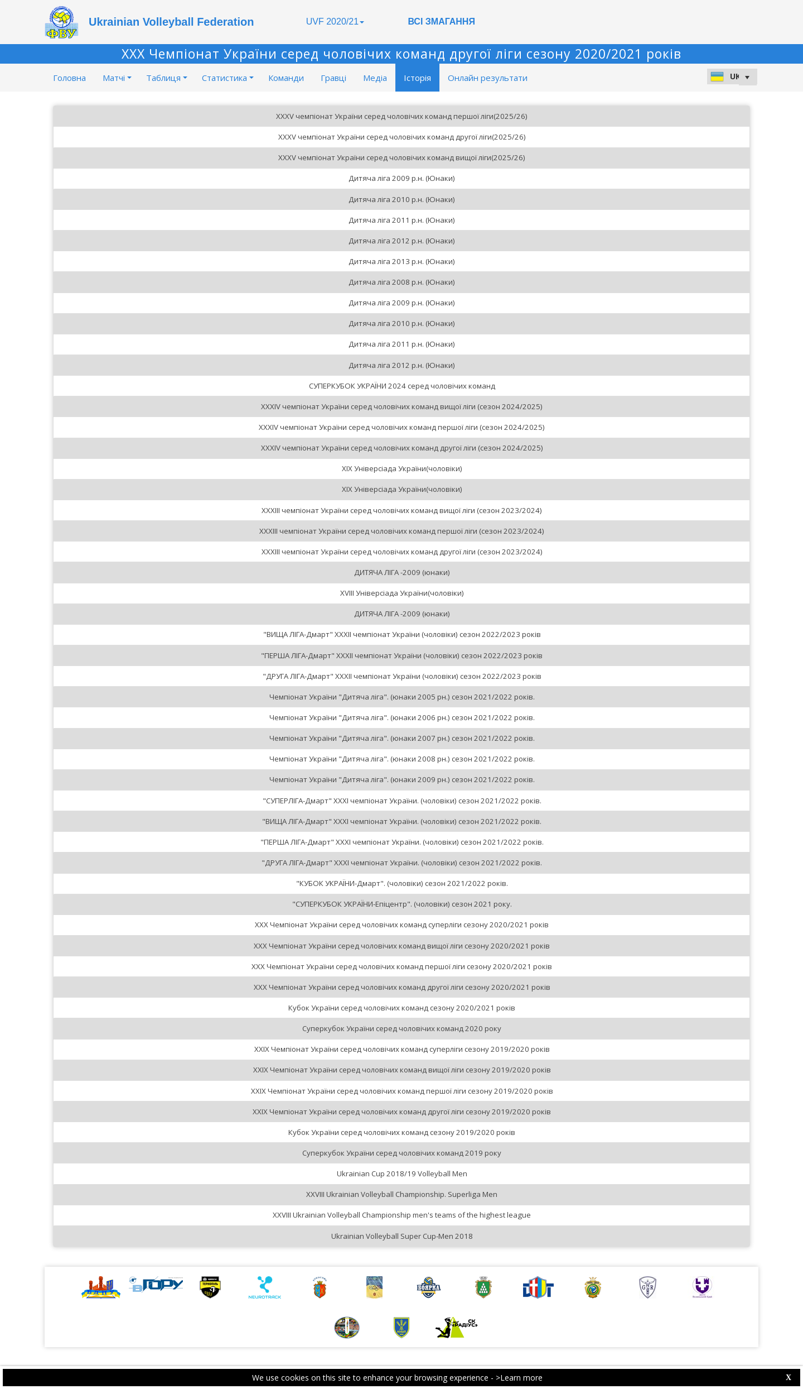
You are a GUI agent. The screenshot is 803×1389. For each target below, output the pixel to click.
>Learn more (519, 1377)
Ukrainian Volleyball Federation (171, 22)
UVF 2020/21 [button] (335, 21)
